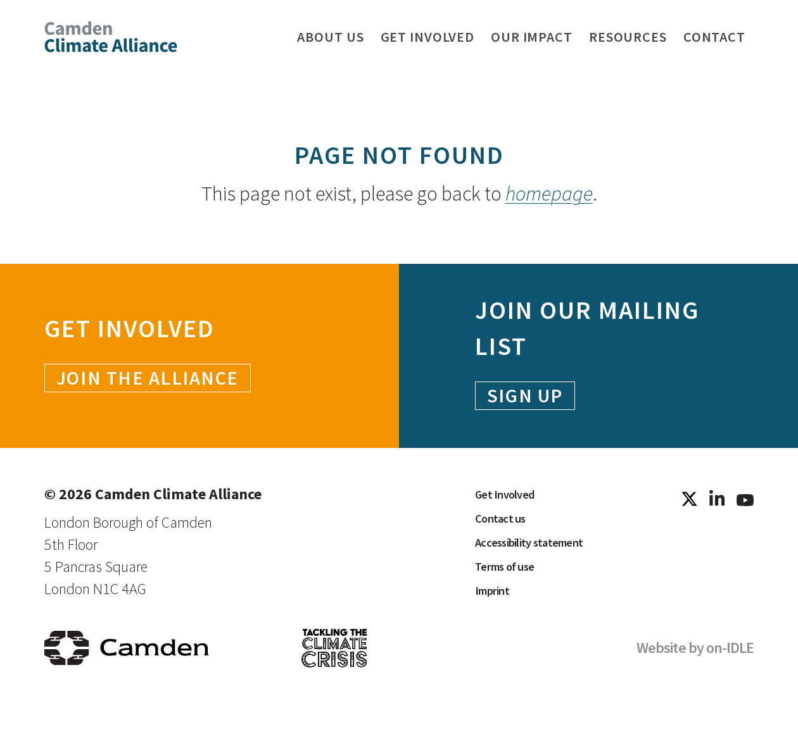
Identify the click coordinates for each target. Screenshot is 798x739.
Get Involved (513, 502)
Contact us (507, 534)
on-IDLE (730, 678)
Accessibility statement (543, 566)
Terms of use (514, 597)
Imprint (497, 629)
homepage (549, 193)
